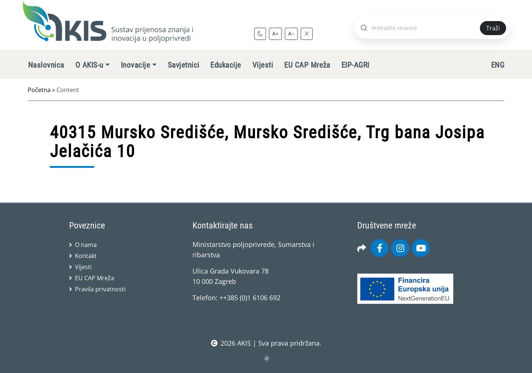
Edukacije (225, 65)
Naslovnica (46, 65)
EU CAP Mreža (307, 65)
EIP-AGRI (355, 65)
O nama (86, 245)
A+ (275, 33)
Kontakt (86, 256)
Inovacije (135, 65)
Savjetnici (184, 65)
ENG (497, 65)
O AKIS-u (89, 65)
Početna (39, 90)
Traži (493, 28)
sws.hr (266, 358)
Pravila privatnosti (100, 289)
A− (291, 33)
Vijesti (262, 65)
